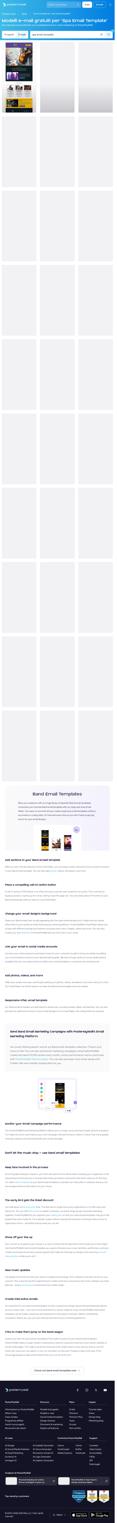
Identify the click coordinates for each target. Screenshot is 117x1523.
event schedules (22, 1182)
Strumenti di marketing (51, 1424)
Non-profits (75, 1428)
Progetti (9, 34)
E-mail (22, 34)
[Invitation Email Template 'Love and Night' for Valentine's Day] (57, 449)
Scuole (72, 1424)
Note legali (94, 1464)
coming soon (27, 1285)
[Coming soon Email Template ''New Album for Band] (57, 671)
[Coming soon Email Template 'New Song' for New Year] (95, 597)
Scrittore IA (10, 1456)
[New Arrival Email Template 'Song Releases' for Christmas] (57, 746)
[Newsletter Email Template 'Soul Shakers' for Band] (19, 597)
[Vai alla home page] (13, 5)
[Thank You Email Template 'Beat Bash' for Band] (19, 226)
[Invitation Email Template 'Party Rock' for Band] (95, 226)
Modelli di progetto (49, 1409)
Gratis (72, 1409)
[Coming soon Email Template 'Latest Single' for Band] (19, 523)
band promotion (28, 1207)
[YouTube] (105, 1390)
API (91, 1460)
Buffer (79, 1449)
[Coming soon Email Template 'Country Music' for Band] (57, 300)
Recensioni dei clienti (15, 1428)
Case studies (11, 1417)
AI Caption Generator (43, 1460)
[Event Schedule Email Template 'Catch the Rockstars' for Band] (95, 300)
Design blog (94, 1417)
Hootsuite (80, 1453)
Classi (92, 1413)
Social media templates (51, 1417)
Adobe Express (64, 1453)
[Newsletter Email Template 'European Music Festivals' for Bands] (19, 77)
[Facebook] (77, 1390)
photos (53, 871)
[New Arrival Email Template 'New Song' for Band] (95, 374)
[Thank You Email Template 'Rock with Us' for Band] (95, 151)
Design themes (47, 1420)
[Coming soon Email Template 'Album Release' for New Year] (19, 746)
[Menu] (110, 4)
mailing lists (56, 1215)
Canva (60, 1445)
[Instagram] (87, 1390)
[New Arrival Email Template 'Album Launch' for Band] (57, 523)
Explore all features (49, 1428)
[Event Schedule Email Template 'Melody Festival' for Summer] (95, 449)
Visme (79, 1445)
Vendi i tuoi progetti (14, 1424)
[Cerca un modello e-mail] (66, 35)
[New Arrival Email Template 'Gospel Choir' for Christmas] (19, 151)
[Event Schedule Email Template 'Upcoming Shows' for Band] (57, 77)
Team (72, 1420)
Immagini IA (10, 1460)
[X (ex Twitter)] (96, 1390)
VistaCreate (63, 1449)
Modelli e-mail (9, 13)
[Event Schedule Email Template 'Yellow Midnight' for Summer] (19, 449)
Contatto (93, 1445)
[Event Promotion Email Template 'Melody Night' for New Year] (19, 671)
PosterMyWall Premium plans (32, 1059)
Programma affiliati (14, 1420)
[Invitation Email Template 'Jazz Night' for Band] (19, 300)
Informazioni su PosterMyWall (19, 1409)
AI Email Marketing (14, 1453)
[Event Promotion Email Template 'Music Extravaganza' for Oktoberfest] (95, 671)
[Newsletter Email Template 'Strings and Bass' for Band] (95, 77)
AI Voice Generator (42, 1449)
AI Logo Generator (42, 1456)
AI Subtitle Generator (43, 1445)
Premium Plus (76, 1417)
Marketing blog (96, 1420)
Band (24, 13)
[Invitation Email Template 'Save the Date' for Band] (57, 151)
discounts (34, 1211)
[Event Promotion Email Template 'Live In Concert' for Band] (57, 374)
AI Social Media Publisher (17, 1449)
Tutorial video (95, 1409)
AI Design (9, 1445)
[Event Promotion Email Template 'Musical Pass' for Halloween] (19, 374)
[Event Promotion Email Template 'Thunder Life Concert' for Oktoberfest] (57, 226)
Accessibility (95, 1453)
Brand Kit (26, 932)
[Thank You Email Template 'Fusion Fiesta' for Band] (57, 597)
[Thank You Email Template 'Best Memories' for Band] (95, 746)
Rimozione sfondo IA (43, 1453)
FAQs (92, 1456)
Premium (73, 1413)
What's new (10, 1413)
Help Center (95, 1449)
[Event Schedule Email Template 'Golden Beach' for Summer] (95, 523)
